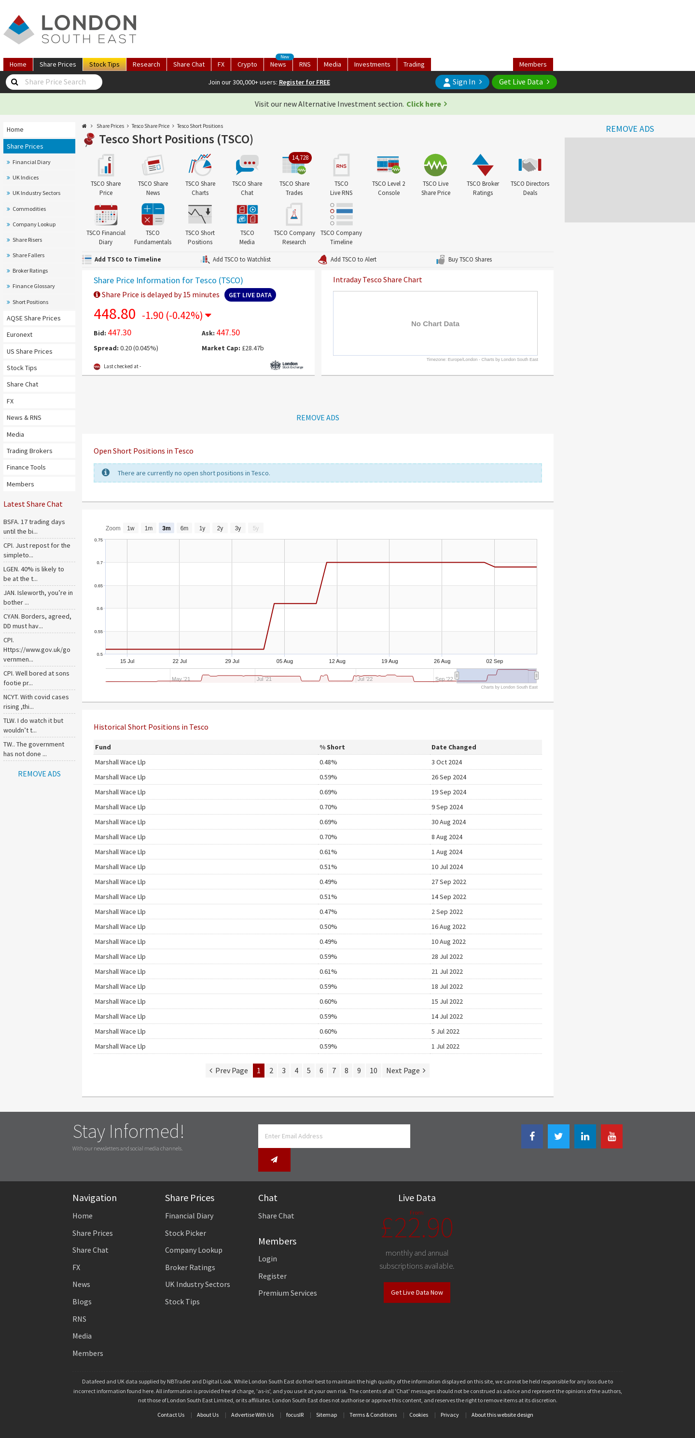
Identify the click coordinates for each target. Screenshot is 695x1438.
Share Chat (22, 384)
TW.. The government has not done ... (33, 749)
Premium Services (287, 1272)
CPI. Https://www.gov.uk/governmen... (36, 650)
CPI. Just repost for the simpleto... (36, 550)
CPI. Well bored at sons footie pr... (36, 678)
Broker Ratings (30, 270)
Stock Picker (185, 1212)
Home (18, 64)
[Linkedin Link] (585, 1136)
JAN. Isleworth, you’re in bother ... (38, 597)
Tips (104, 64)
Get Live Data (521, 81)
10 (373, 1070)
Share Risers (27, 239)
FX (221, 64)
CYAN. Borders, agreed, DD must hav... (37, 621)
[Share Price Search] (14, 82)
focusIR (295, 1393)
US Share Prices (30, 351)
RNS (305, 64)
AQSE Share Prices (34, 318)
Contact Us (170, 1393)
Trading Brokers (30, 450)
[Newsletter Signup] (423, 1136)
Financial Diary (32, 162)
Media (332, 64)
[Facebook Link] (532, 1136)
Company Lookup (34, 224)
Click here (423, 104)
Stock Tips (22, 367)
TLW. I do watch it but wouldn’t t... (33, 725)
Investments (372, 64)
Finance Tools (26, 467)
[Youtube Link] (612, 1136)
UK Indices (26, 177)
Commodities (29, 208)
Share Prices (25, 146)
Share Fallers (28, 255)
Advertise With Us (252, 1393)
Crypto (247, 64)
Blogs (82, 1281)
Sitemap (326, 1393)
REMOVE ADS (630, 128)
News (281, 63)
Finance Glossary (34, 286)
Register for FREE (304, 82)
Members (533, 64)
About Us (208, 1393)
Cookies (418, 1393)
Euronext (19, 334)
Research (146, 64)
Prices (58, 64)
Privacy (450, 1393)
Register (272, 1255)
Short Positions (30, 301)
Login (267, 1238)
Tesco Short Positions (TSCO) (176, 139)
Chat (189, 64)
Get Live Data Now (417, 1272)
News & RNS (24, 417)
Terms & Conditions (373, 1393)
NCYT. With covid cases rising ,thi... (36, 701)
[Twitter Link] (559, 1136)
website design (515, 1393)
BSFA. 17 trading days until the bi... (34, 526)
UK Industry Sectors (36, 192)
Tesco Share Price (150, 126)
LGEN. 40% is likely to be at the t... (33, 574)
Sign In (459, 82)
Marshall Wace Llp (120, 762)
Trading (414, 64)
